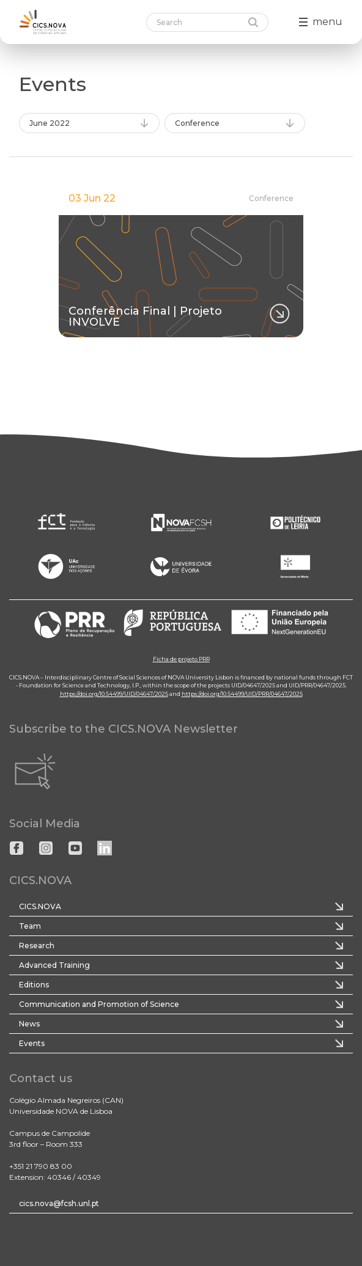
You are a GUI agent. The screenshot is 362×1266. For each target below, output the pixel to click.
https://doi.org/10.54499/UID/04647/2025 (114, 693)
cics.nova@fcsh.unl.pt (59, 1203)
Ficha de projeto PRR (181, 659)
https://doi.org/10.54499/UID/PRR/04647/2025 (242, 693)
